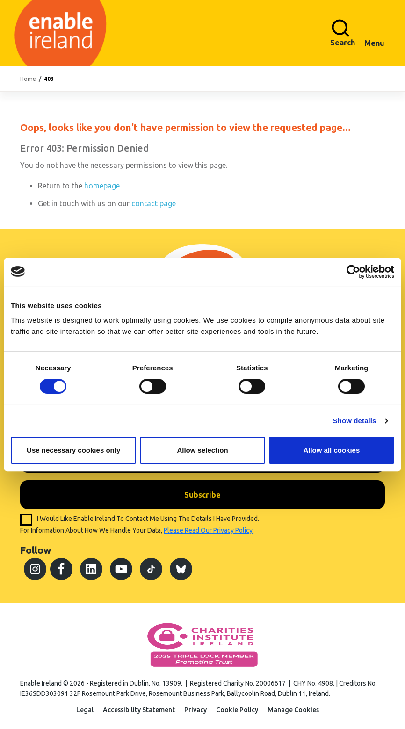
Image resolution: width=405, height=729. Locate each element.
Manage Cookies (293, 710)
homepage (102, 185)
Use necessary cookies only (73, 450)
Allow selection (202, 450)
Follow (35, 550)
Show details (354, 421)
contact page (153, 203)
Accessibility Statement (139, 710)
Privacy (195, 710)
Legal (85, 710)
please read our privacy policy (208, 530)
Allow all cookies (331, 450)
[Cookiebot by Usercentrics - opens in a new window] (353, 272)
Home (28, 79)
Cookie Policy (237, 710)
